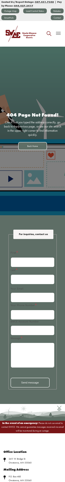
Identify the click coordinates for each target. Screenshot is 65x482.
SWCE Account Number (25, 321)
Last (13, 270)
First (13, 252)
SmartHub (9, 17)
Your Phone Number (23, 305)
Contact (57, 17)
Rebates (57, 10)
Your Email (17, 288)
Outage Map (10, 10)
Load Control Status (35, 10)
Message (16, 338)
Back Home (32, 146)
